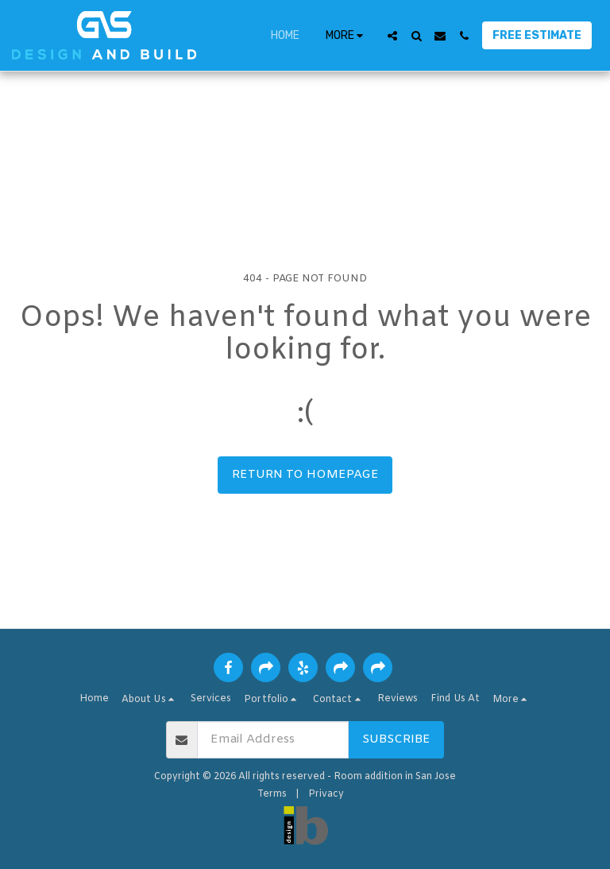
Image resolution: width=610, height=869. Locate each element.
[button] (392, 35)
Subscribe (396, 739)
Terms (272, 794)
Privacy (326, 794)
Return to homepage (305, 475)
